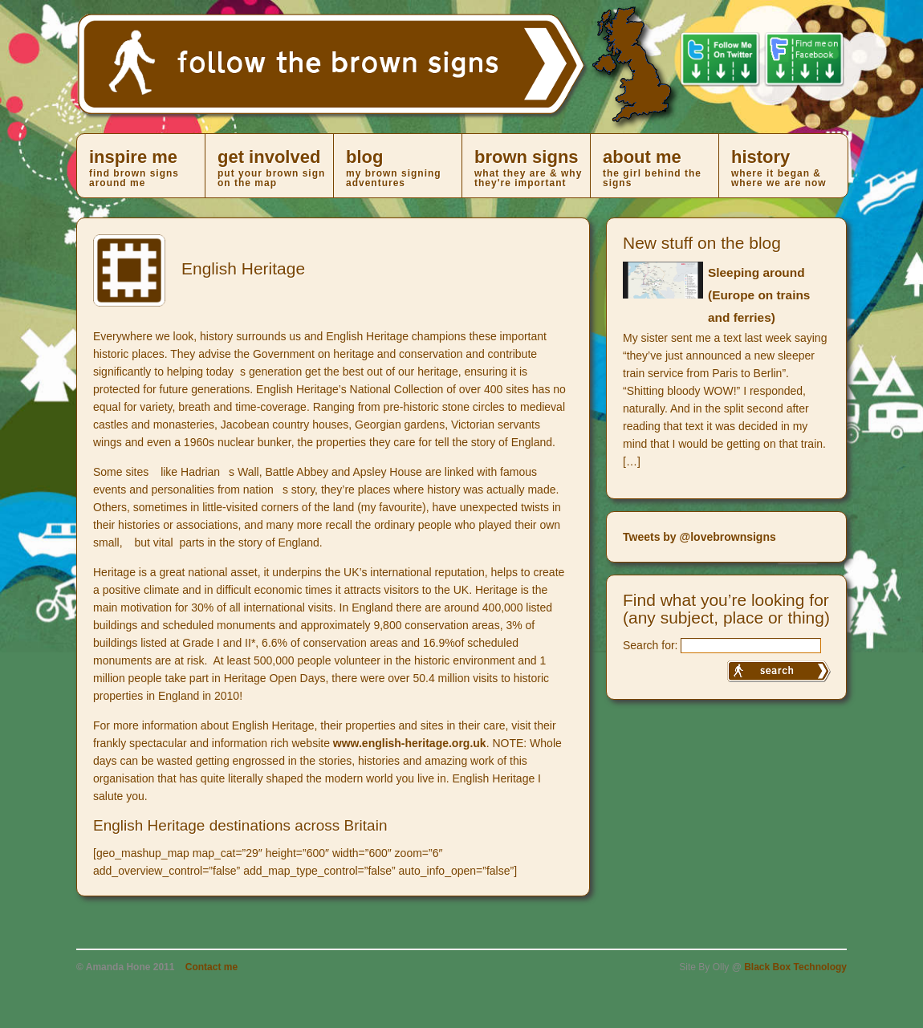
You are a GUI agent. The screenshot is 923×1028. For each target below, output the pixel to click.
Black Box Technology (795, 967)
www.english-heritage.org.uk (409, 743)
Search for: (650, 645)
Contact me (211, 967)
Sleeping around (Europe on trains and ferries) (759, 295)
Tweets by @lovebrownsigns (699, 536)
